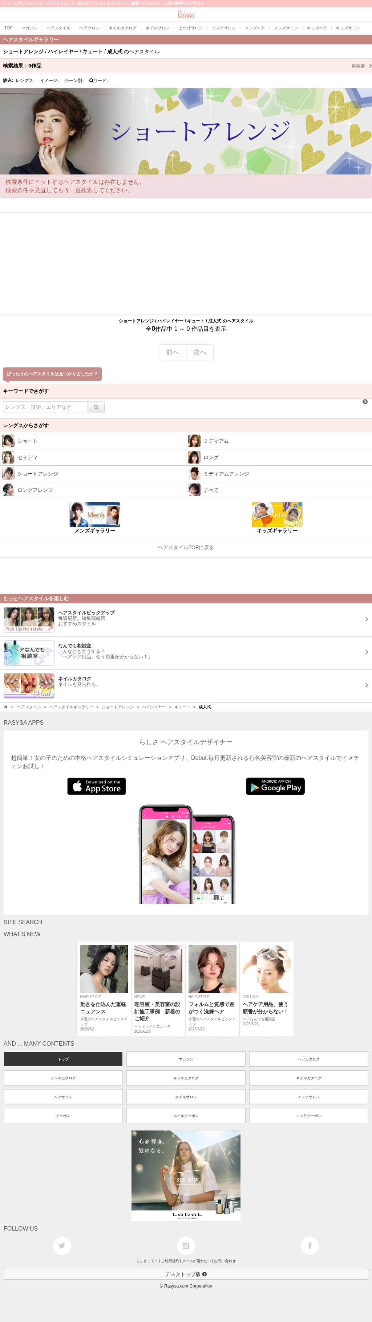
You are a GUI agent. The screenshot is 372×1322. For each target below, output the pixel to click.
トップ (63, 1059)
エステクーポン (309, 1116)
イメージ (50, 80)
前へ (172, 352)
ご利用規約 (170, 1261)
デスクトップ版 (186, 1274)
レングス (25, 80)
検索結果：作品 (187, 66)
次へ (199, 352)
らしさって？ (147, 1261)
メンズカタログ (63, 1078)
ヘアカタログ (309, 1059)
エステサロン (309, 1097)
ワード (99, 80)
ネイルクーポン (186, 1116)
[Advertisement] (186, 263)
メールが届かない (196, 1261)
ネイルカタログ (309, 1078)
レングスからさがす (26, 425)
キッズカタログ (186, 1078)
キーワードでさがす (26, 391)
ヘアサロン (63, 1097)
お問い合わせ (225, 1261)
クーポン (63, 1116)
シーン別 (74, 80)
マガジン (186, 1059)
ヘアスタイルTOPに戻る (186, 547)
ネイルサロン (186, 1097)
